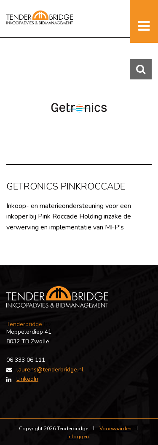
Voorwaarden (115, 428)
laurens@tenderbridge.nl (49, 370)
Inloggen (78, 436)
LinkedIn (27, 379)
